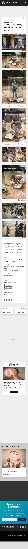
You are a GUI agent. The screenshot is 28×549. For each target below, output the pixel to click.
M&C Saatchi (11, 30)
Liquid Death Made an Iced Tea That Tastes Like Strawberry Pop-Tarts (13, 383)
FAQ (16, 534)
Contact (19, 534)
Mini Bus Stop (7, 312)
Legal (15, 535)
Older (23, 308)
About (23, 534)
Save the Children (8, 20)
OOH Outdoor (8, 292)
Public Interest (9, 294)
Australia (7, 287)
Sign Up (21, 519)
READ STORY (14, 392)
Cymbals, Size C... (21, 312)
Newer (5, 308)
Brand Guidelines (21, 535)
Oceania (7, 290)
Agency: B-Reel (6, 474)
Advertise (10, 535)
